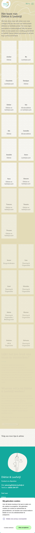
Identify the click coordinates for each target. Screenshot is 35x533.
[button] (30, 3)
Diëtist (3, 497)
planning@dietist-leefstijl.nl (14, 485)
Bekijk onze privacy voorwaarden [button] (16, 519)
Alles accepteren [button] (23, 527)
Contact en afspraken (8, 481)
